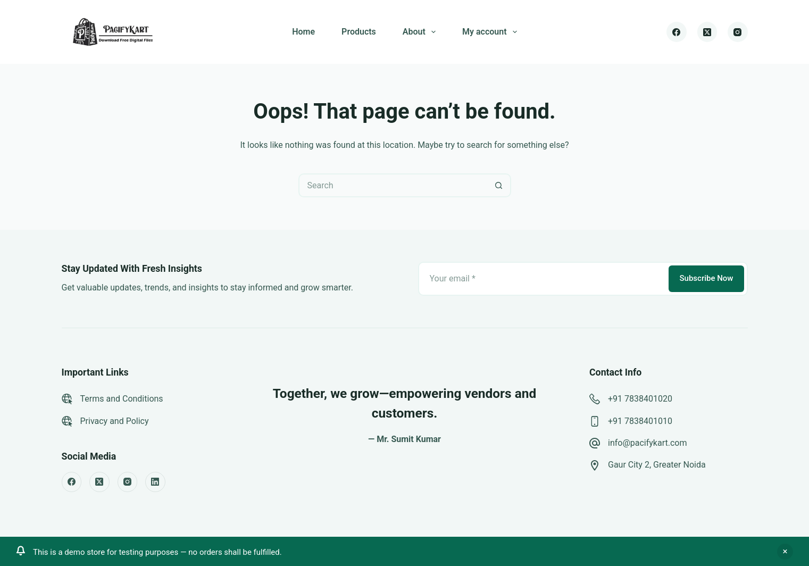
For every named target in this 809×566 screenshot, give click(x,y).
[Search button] (499, 185)
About (421, 32)
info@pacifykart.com (647, 443)
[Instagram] (738, 32)
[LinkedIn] (155, 482)
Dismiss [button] (785, 552)
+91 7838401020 (640, 399)
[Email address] (543, 278)
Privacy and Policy (114, 421)
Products (358, 32)
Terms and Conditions (121, 399)
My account (491, 32)
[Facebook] (676, 32)
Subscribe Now (706, 278)
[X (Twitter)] (707, 32)
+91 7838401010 (640, 421)
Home (303, 32)
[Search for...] (392, 185)
